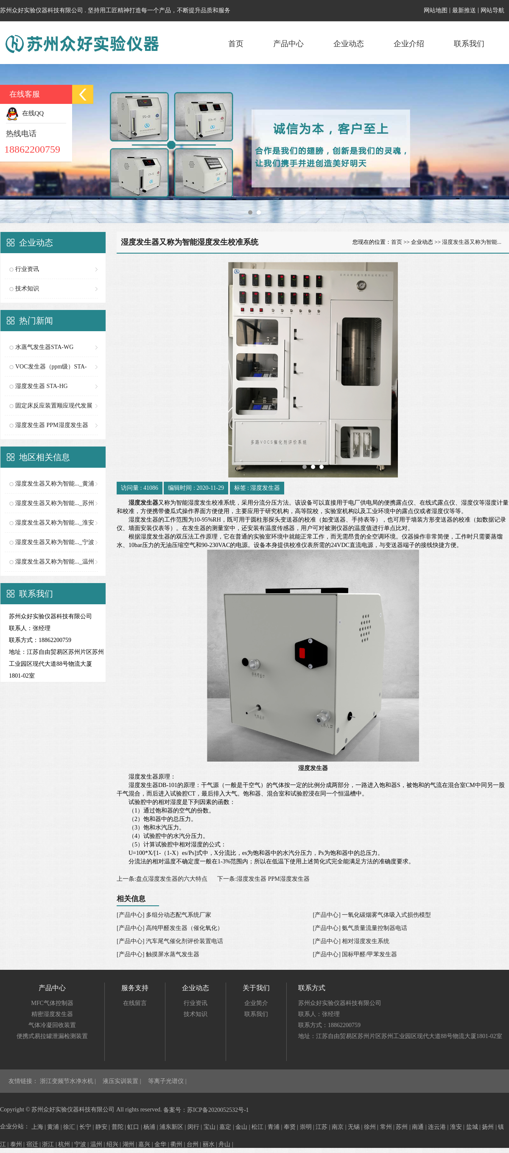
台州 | (195, 1144)
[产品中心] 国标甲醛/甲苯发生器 (355, 954)
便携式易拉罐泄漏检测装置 (52, 1036)
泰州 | (18, 1144)
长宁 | (87, 1127)
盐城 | (474, 1127)
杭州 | (66, 1144)
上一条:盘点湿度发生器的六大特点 (162, 879)
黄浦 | (55, 1127)
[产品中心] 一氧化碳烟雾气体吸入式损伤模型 (372, 915)
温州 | (98, 1144)
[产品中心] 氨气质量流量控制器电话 (360, 928)
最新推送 (464, 10)
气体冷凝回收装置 (52, 1025)
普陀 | (120, 1127)
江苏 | (324, 1127)
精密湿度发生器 (52, 1014)
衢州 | (179, 1144)
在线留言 (135, 1003)
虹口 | (135, 1127)
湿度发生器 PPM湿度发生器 (51, 425)
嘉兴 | (146, 1144)
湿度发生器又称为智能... (471, 242)
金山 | (243, 1127)
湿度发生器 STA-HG (41, 386)
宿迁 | (34, 1144)
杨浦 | (151, 1127)
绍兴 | (114, 1144)
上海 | (39, 1127)
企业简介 (256, 1003)
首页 (235, 43)
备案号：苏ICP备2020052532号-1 (206, 1110)
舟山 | (225, 1144)
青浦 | (276, 1127)
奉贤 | (292, 1127)
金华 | (162, 1144)
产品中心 (288, 43)
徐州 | (372, 1127)
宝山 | (212, 1127)
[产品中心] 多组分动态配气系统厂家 (164, 915)
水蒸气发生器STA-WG (44, 347)
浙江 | (50, 1144)
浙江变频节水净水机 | (69, 1081)
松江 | (260, 1127)
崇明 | (308, 1127)
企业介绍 (409, 43)
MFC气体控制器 (52, 1003)
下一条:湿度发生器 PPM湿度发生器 (263, 879)
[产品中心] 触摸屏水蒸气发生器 (158, 954)
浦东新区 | (173, 1127)
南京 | (340, 1127)
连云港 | (439, 1127)
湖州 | (131, 1144)
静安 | (103, 1127)
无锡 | (356, 1127)
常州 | (388, 1127)
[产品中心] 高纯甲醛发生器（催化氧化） (170, 928)
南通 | (420, 1127)
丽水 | (211, 1144)
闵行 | (195, 1127)
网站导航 (492, 10)
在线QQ (25, 113)
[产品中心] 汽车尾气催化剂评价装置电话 (170, 941)
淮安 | (458, 1127)
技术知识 (27, 288)
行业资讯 (27, 269)
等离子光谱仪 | (167, 1081)
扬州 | (490, 1127)
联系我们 (469, 43)
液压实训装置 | (123, 1081)
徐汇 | (71, 1127)
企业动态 (348, 43)
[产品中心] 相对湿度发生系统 (351, 941)
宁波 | (82, 1144)
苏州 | (404, 1127)
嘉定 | (227, 1127)
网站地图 (435, 10)
